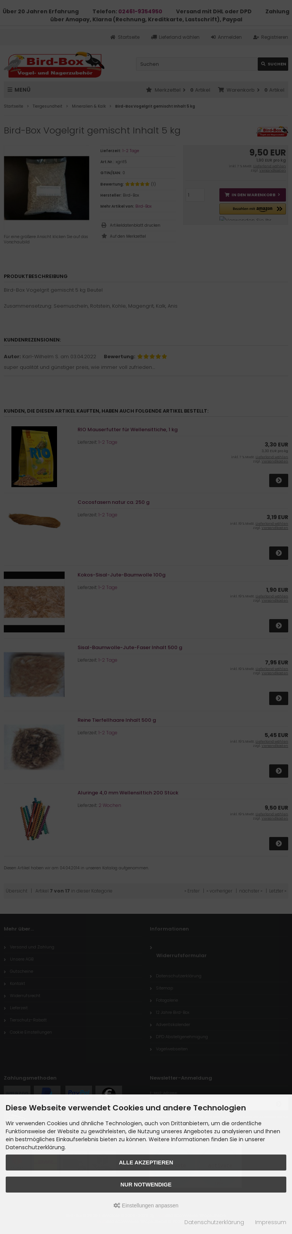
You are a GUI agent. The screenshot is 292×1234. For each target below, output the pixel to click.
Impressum (270, 1222)
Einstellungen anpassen (146, 1205)
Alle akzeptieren (146, 1162)
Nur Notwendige (146, 1185)
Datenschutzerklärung (214, 1222)
